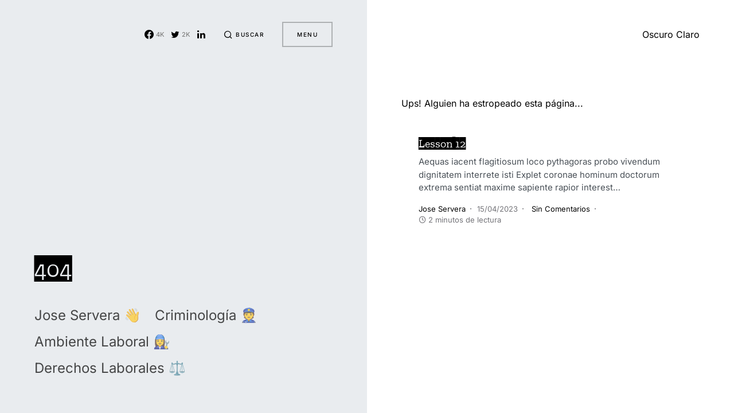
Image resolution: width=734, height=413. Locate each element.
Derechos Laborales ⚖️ (110, 368)
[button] (244, 34)
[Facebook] (155, 34)
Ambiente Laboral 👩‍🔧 (102, 341)
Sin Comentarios (561, 208)
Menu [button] (307, 34)
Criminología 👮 (206, 315)
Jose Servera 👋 (87, 315)
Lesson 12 (442, 143)
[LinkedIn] (201, 34)
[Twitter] (180, 34)
